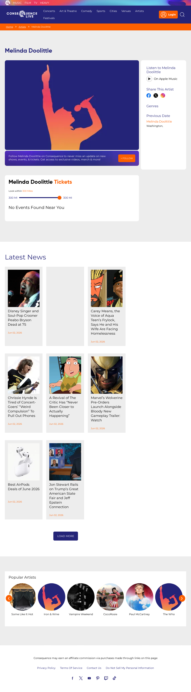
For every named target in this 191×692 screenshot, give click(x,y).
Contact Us (94, 668)
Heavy (44, 2)
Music (17, 2)
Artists (139, 11)
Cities (113, 11)
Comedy (86, 11)
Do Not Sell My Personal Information (130, 668)
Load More (65, 536)
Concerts (49, 11)
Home (9, 26)
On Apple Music (165, 79)
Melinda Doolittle (159, 121)
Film (28, 2)
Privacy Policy (46, 668)
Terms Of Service (71, 668)
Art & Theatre (68, 11)
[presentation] (9, 598)
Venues (126, 11)
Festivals (49, 18)
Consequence (7, 3)
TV (35, 2)
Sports (101, 11)
